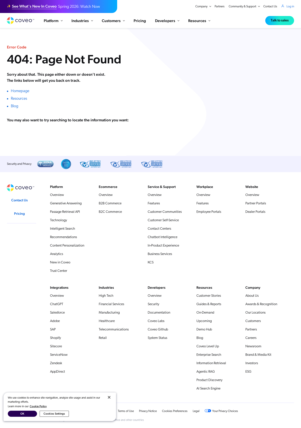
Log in (290, 6)
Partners (220, 6)
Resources (19, 99)
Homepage (20, 91)
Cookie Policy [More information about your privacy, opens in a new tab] (38, 406)
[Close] (109, 397)
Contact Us (270, 6)
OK (22, 413)
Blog (14, 106)
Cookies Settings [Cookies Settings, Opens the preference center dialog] (54, 413)
